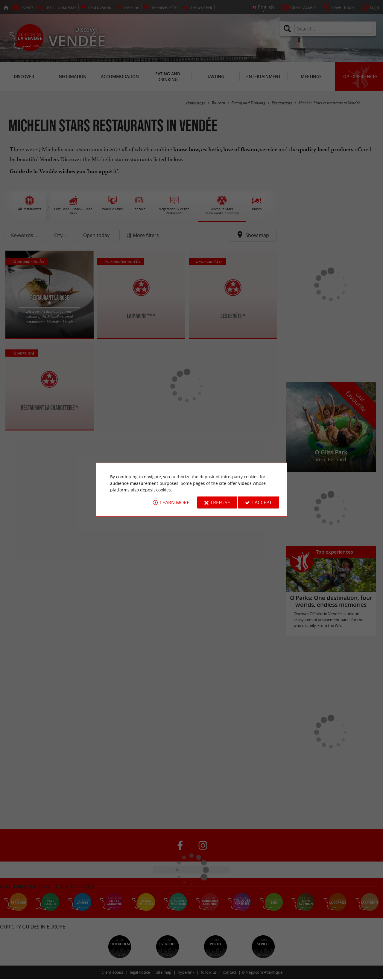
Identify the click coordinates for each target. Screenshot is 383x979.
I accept (262, 502)
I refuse (220, 502)
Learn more (174, 502)
